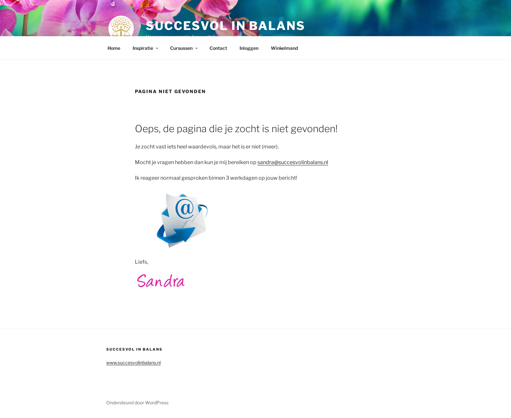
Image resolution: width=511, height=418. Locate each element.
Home (114, 48)
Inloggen (249, 48)
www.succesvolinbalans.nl (133, 362)
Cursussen (184, 48)
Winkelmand (284, 48)
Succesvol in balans (225, 26)
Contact (218, 48)
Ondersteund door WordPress (137, 402)
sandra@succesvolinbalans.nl (292, 162)
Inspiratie (146, 48)
